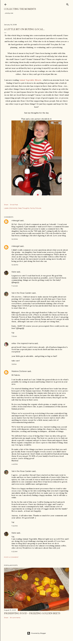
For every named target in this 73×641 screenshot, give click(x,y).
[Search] (67, 4)
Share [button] (6, 205)
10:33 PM (15, 265)
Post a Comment (11, 557)
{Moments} (13, 208)
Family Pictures (35, 208)
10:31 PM (15, 239)
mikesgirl (15, 220)
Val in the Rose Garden (22, 293)
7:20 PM (15, 526)
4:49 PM (15, 464)
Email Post (14, 205)
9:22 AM (14, 551)
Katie (14, 272)
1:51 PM (14, 364)
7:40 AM (15, 286)
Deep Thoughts (23, 208)
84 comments (15, 617)
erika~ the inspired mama (23, 343)
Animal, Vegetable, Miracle (30, 80)
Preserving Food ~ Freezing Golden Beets (32, 613)
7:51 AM (14, 336)
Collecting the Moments (20, 9)
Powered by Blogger (36, 633)
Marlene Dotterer (19, 371)
